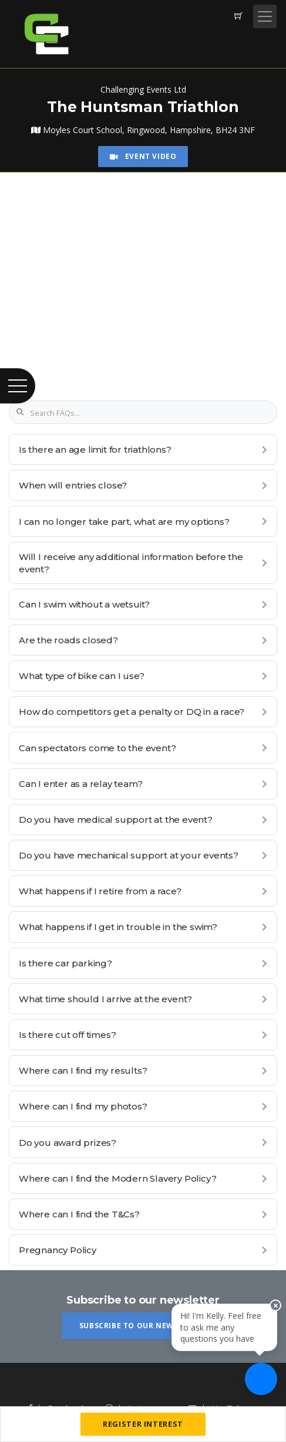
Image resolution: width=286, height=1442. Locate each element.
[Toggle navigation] (265, 16)
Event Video (143, 156)
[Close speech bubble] (275, 1305)
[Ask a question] (261, 1379)
